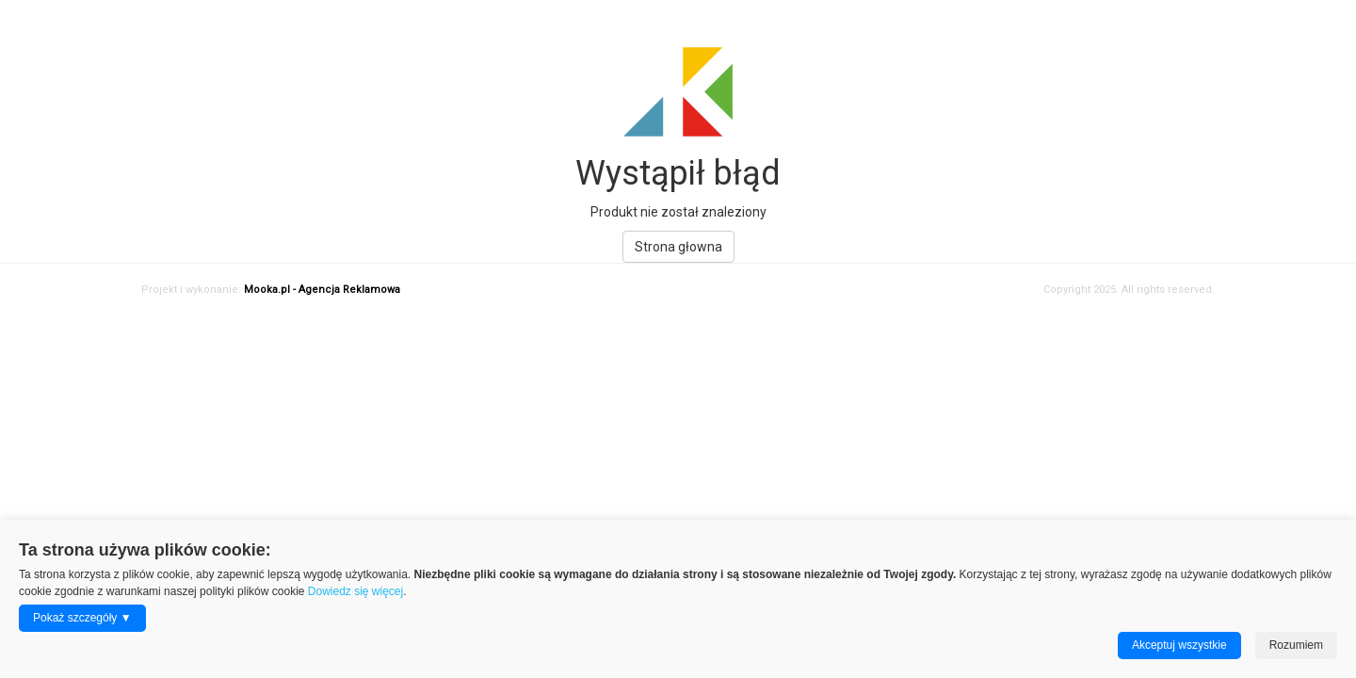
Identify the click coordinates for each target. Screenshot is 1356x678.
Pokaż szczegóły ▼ (82, 617)
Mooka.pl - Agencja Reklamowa (322, 289)
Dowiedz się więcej (355, 591)
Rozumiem (1296, 645)
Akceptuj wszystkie (1179, 645)
